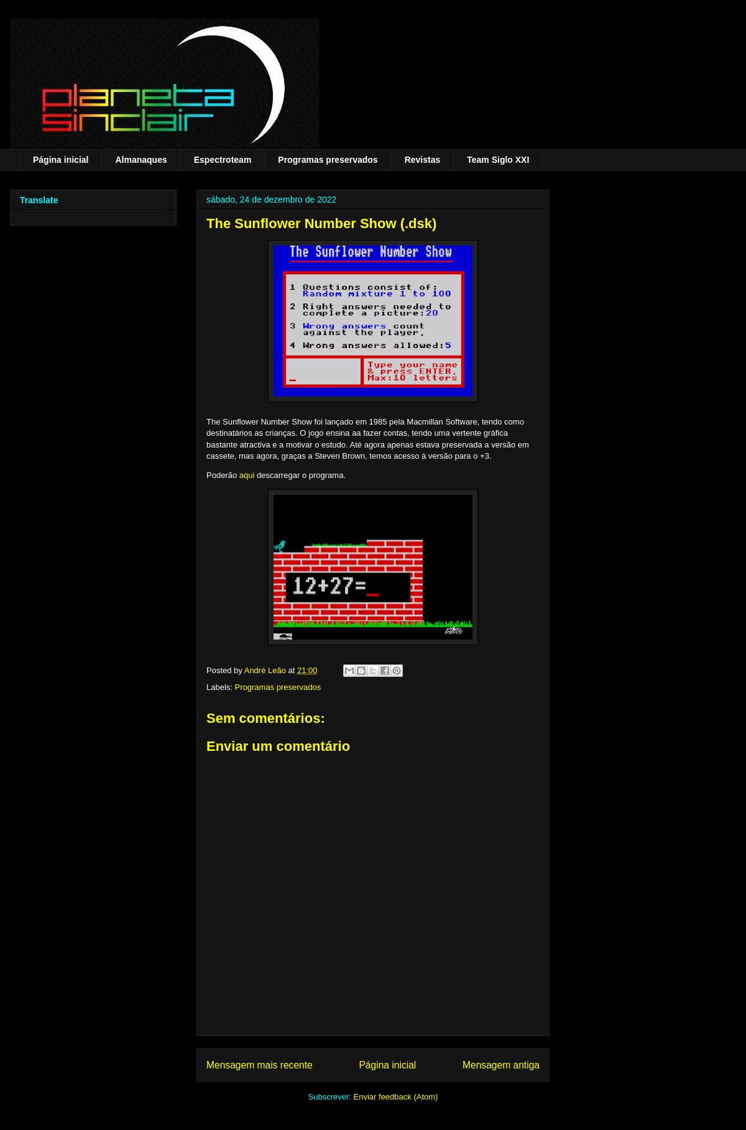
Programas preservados (327, 160)
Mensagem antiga (501, 1065)
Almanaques (141, 160)
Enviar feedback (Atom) (396, 1096)
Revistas (423, 160)
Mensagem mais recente (259, 1065)
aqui (247, 475)
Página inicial (60, 160)
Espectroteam (223, 160)
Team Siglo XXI (498, 160)
